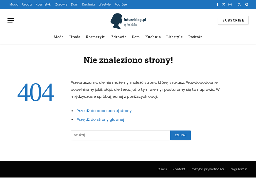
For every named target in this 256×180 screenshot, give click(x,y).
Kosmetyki (43, 4)
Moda (14, 4)
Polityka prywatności (207, 169)
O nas (162, 169)
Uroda (27, 4)
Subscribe (233, 20)
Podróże (120, 4)
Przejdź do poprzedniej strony (104, 110)
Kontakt (179, 169)
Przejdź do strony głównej (100, 119)
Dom (74, 4)
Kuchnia (88, 4)
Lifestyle (104, 4)
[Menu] (11, 20)
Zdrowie (61, 4)
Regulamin (238, 169)
